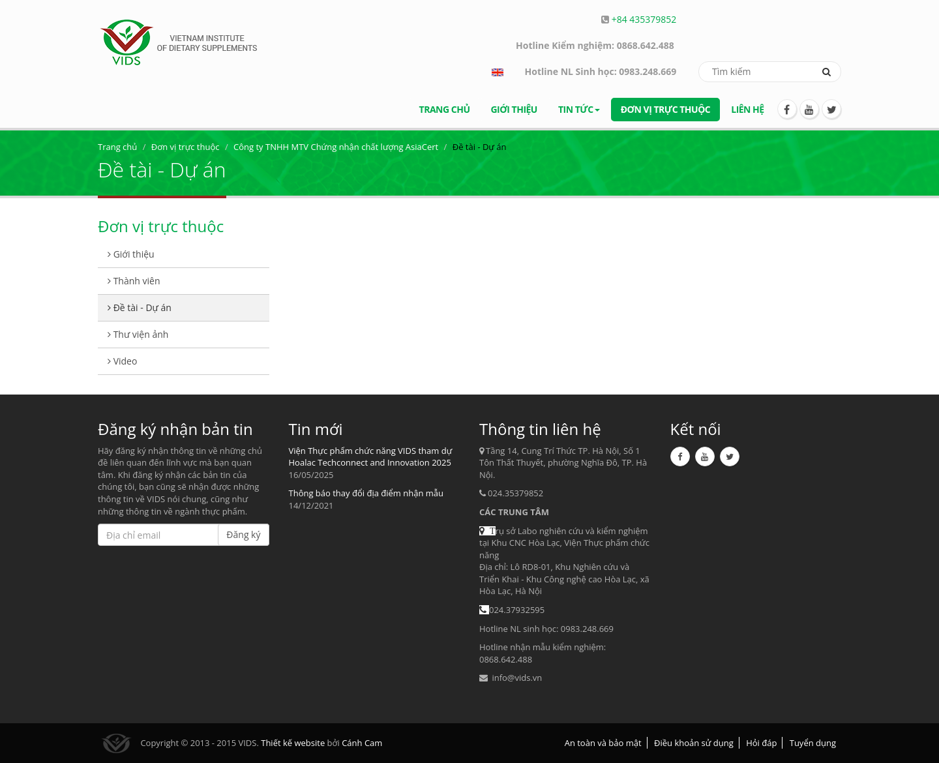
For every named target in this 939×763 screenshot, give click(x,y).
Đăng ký (243, 534)
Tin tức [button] (579, 109)
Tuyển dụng (813, 743)
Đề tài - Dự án (139, 307)
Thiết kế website (293, 743)
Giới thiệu (513, 109)
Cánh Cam (362, 743)
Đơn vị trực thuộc (666, 109)
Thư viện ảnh (138, 334)
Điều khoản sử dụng (694, 743)
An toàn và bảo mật (603, 743)
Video (122, 361)
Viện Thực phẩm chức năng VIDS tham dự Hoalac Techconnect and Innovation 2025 (371, 457)
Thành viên (134, 281)
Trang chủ (444, 109)
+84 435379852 (644, 19)
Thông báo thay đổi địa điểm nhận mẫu (366, 493)
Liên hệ (747, 109)
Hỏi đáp (761, 743)
